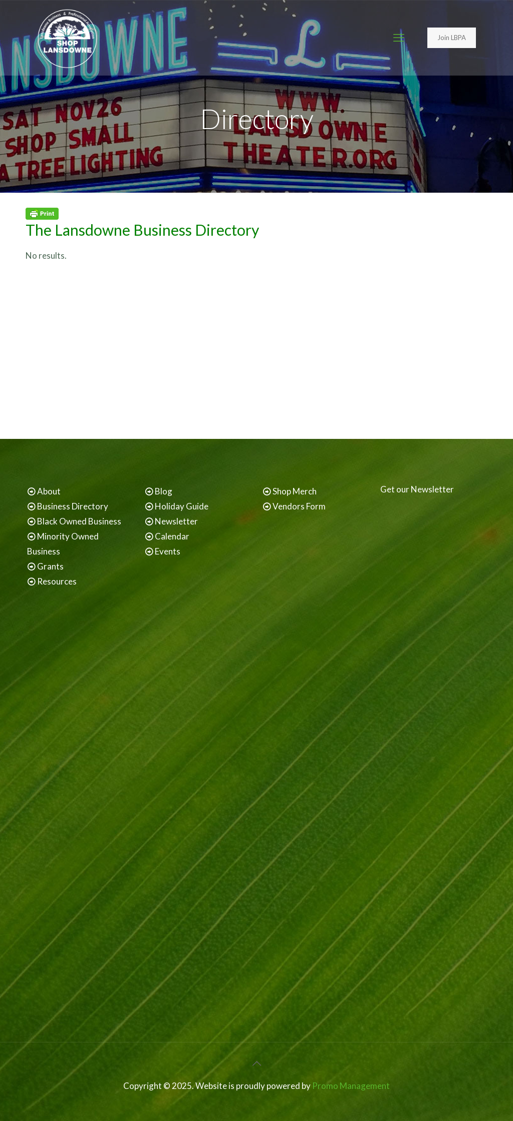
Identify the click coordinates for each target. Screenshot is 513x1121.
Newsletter (176, 521)
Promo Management (351, 1085)
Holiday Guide (181, 506)
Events (167, 551)
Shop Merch (295, 491)
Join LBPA (451, 38)
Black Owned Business (79, 521)
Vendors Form (299, 506)
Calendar (172, 536)
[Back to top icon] (256, 1062)
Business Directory (72, 506)
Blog (163, 491)
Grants (50, 566)
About (49, 491)
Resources (57, 581)
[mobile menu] (398, 37)
